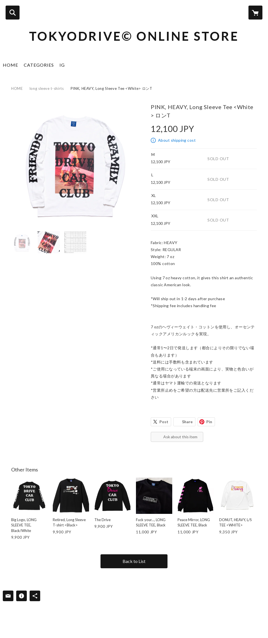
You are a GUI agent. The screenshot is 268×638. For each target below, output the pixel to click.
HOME (10, 65)
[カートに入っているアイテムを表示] (255, 13)
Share (187, 421)
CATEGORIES (39, 65)
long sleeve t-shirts (47, 88)
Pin (209, 421)
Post (163, 421)
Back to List (134, 561)
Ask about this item (180, 436)
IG (62, 65)
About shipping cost (177, 140)
